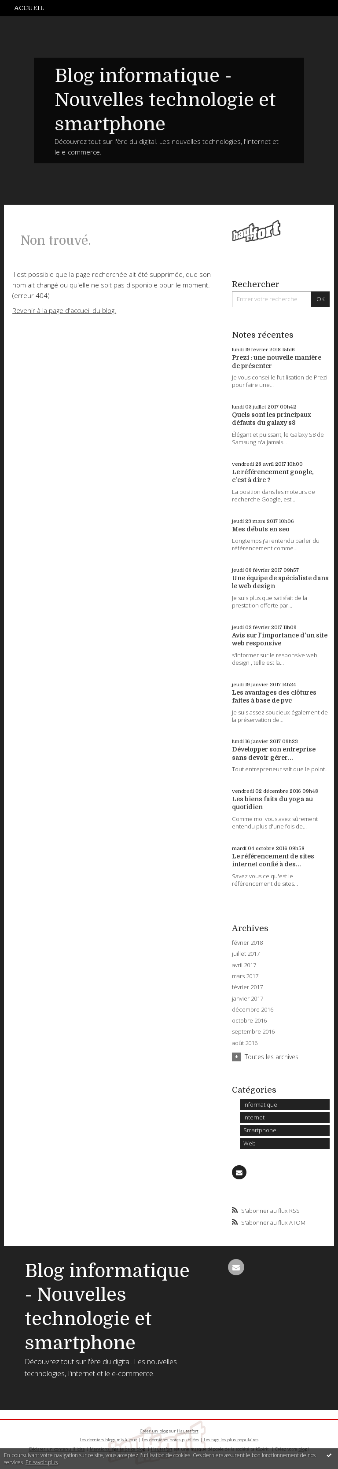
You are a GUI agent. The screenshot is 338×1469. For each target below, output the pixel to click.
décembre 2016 (252, 1009)
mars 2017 (245, 976)
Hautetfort (187, 1431)
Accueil (29, 8)
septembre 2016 (253, 1031)
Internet (254, 1117)
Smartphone (259, 1130)
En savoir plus (42, 1462)
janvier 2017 (247, 998)
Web (249, 1143)
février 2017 (247, 987)
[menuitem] (34, 8)
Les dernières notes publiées (170, 1440)
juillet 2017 (246, 953)
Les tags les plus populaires (231, 1440)
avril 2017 (244, 965)
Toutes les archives (271, 1057)
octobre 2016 (249, 1020)
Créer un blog (154, 1431)
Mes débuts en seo (261, 529)
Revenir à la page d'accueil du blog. (64, 310)
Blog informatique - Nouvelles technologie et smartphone (165, 100)
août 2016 (244, 1043)
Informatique (260, 1104)
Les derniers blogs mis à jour (108, 1440)
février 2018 (247, 942)
